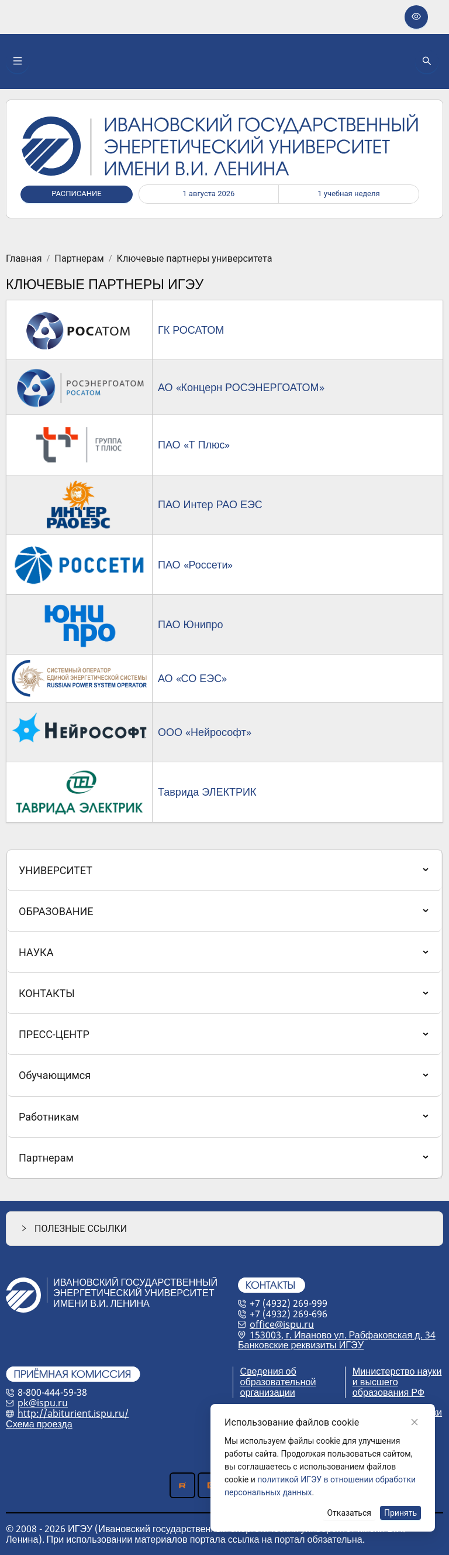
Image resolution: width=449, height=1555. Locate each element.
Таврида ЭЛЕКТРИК (207, 792)
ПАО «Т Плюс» (194, 444)
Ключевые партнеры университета (194, 259)
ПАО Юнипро (190, 624)
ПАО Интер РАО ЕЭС (210, 504)
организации (267, 1392)
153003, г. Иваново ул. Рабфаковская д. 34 (343, 1334)
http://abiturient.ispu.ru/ (73, 1413)
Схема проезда (39, 1423)
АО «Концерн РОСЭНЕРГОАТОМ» (241, 387)
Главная (24, 259)
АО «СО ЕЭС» (192, 678)
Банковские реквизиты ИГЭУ (301, 1344)
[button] (224, 1228)
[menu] (224, 1014)
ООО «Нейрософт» (204, 732)
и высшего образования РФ (388, 1387)
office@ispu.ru (282, 1324)
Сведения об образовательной (278, 1376)
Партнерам (78, 259)
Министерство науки (397, 1371)
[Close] (414, 1422)
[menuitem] (224, 870)
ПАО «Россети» (195, 564)
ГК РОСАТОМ (191, 330)
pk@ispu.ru (43, 1402)
